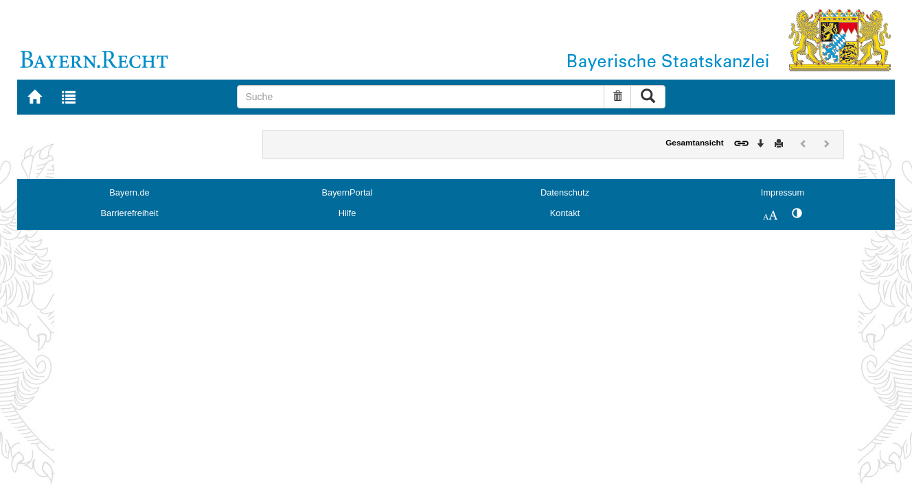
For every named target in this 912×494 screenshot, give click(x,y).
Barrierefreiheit (130, 213)
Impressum (782, 192)
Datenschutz (564, 192)
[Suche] (420, 96)
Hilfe (347, 213)
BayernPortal (347, 192)
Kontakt (565, 213)
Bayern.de (129, 192)
